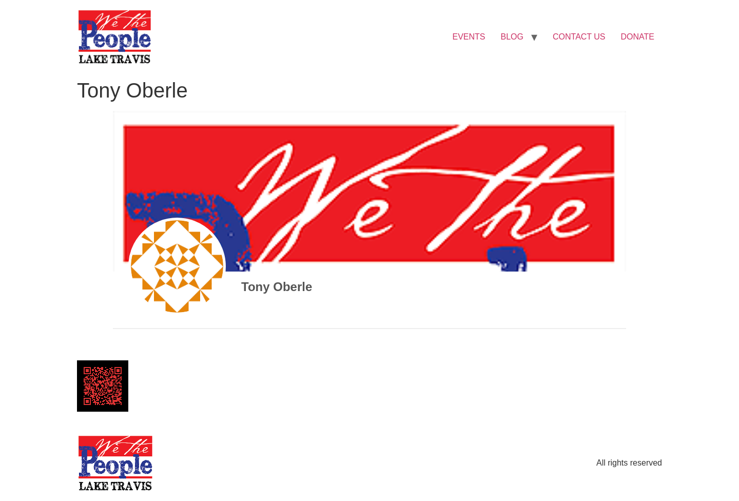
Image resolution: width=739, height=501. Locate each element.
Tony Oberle (276, 287)
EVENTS (469, 36)
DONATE (637, 36)
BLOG (512, 36)
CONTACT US (579, 36)
